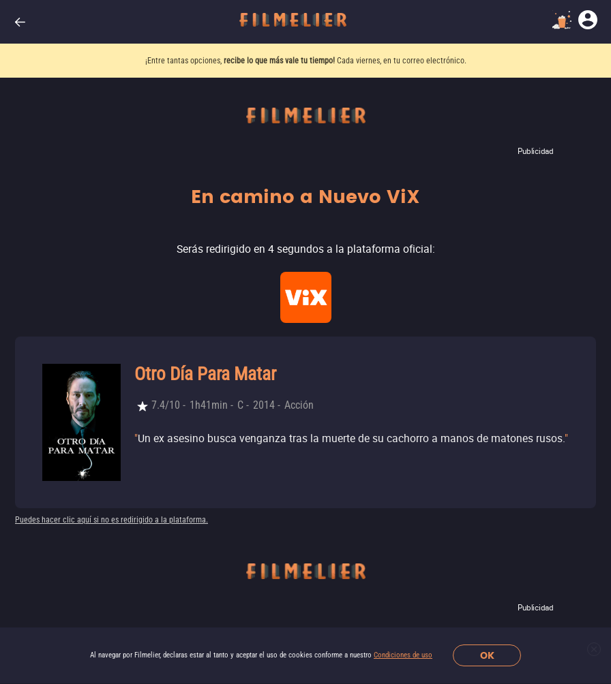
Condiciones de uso (403, 655)
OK (487, 656)
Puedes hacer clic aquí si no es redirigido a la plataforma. (111, 520)
